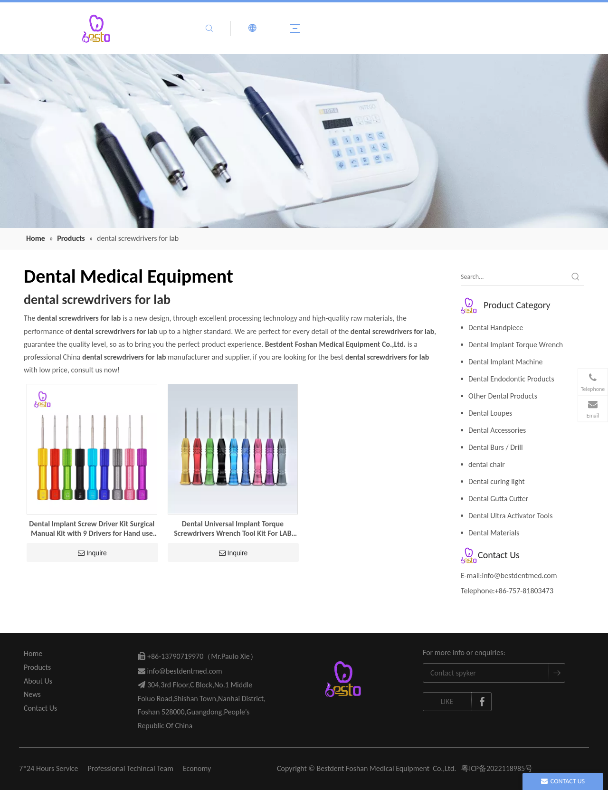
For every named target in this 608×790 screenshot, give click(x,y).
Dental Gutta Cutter (498, 498)
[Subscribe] (557, 673)
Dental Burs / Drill (495, 447)
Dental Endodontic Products (511, 378)
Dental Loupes (490, 413)
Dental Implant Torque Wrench (515, 344)
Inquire (92, 553)
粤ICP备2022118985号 (496, 768)
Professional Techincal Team (130, 768)
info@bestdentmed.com (519, 575)
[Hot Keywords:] (575, 277)
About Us (38, 680)
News (32, 694)
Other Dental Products (502, 395)
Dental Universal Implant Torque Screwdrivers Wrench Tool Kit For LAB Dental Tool (232, 528)
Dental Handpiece (495, 327)
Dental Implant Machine (505, 361)
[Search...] (514, 277)
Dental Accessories (497, 430)
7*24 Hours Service (48, 768)
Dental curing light (496, 481)
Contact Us (40, 708)
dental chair (486, 464)
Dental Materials (493, 532)
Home (33, 653)
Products (37, 667)
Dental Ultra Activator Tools (510, 515)
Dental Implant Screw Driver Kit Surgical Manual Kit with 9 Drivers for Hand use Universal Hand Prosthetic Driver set (91, 528)
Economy (197, 768)
